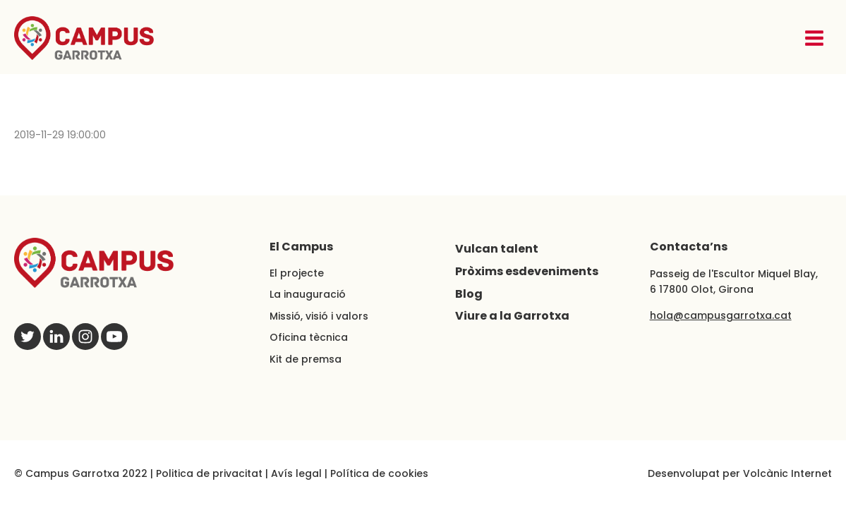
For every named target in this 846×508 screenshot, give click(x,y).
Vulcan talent (496, 249)
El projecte (297, 273)
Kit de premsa (306, 359)
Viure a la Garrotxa (512, 316)
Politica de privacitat (209, 473)
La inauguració (308, 294)
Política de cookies (379, 473)
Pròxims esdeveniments (526, 271)
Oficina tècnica (309, 337)
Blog (469, 294)
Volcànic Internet (787, 473)
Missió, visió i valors (319, 316)
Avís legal (296, 473)
